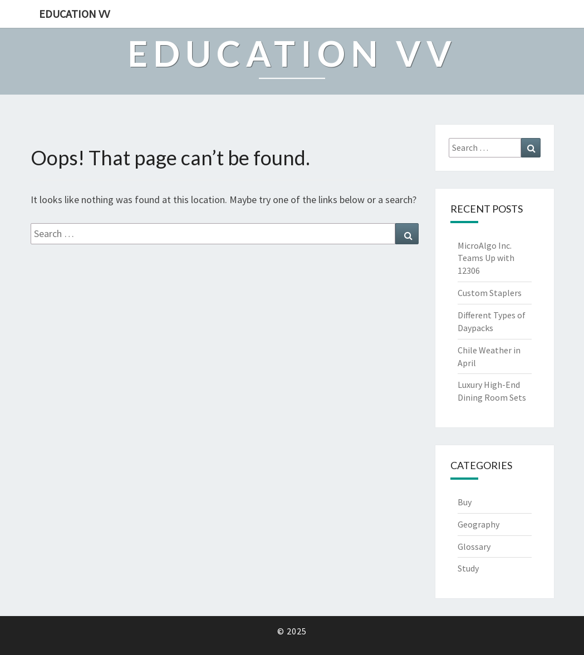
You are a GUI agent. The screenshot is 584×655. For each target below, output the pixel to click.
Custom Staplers (490, 292)
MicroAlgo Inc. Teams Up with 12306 (486, 258)
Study (468, 568)
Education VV (74, 14)
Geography (478, 524)
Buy (465, 502)
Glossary (474, 546)
